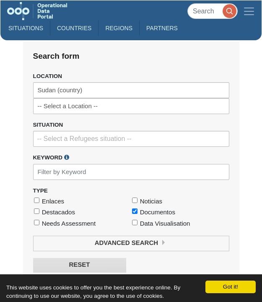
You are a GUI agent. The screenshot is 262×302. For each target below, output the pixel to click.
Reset (79, 264)
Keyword (51, 157)
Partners (162, 28)
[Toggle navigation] (249, 11)
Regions (118, 28)
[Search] (212, 11)
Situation (48, 125)
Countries (74, 28)
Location (47, 76)
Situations (25, 28)
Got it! (230, 287)
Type (40, 190)
